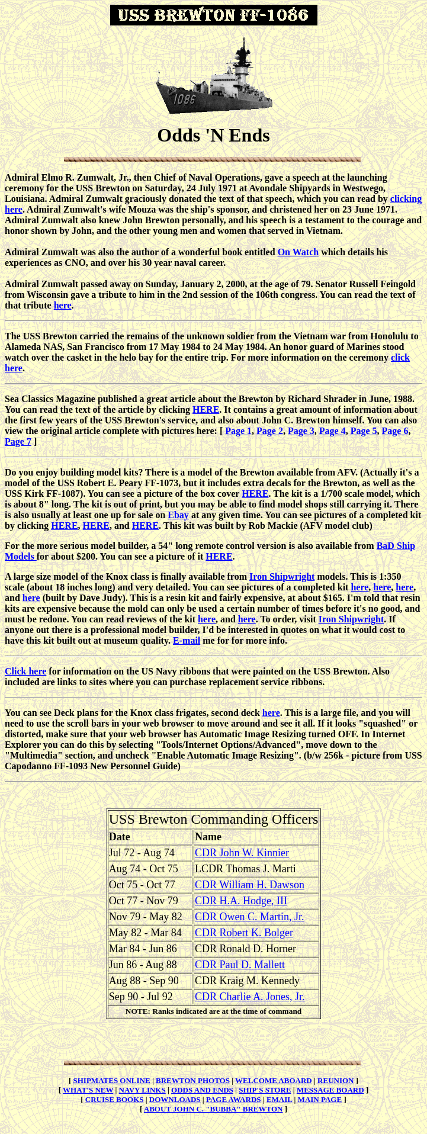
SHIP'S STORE (265, 1089)
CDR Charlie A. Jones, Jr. (250, 997)
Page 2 (269, 431)
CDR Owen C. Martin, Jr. (249, 917)
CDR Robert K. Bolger (244, 933)
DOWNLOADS (175, 1099)
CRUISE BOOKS (114, 1099)
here (63, 305)
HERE (205, 409)
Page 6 (395, 431)
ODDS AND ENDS (202, 1089)
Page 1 (238, 431)
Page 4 (332, 431)
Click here (25, 671)
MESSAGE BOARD (330, 1089)
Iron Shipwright (281, 576)
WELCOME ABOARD (273, 1080)
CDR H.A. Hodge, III (241, 901)
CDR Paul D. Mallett (240, 965)
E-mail (186, 640)
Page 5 (364, 431)
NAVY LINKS (142, 1089)
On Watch (298, 252)
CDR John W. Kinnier (242, 853)
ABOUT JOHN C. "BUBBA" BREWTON (213, 1108)
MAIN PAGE (320, 1099)
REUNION (335, 1080)
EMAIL (279, 1099)
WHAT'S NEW (88, 1089)
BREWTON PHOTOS (193, 1080)
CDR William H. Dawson (249, 885)
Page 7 (18, 441)
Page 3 (301, 431)
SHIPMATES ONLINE (111, 1080)
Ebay (178, 515)
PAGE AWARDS (233, 1099)
